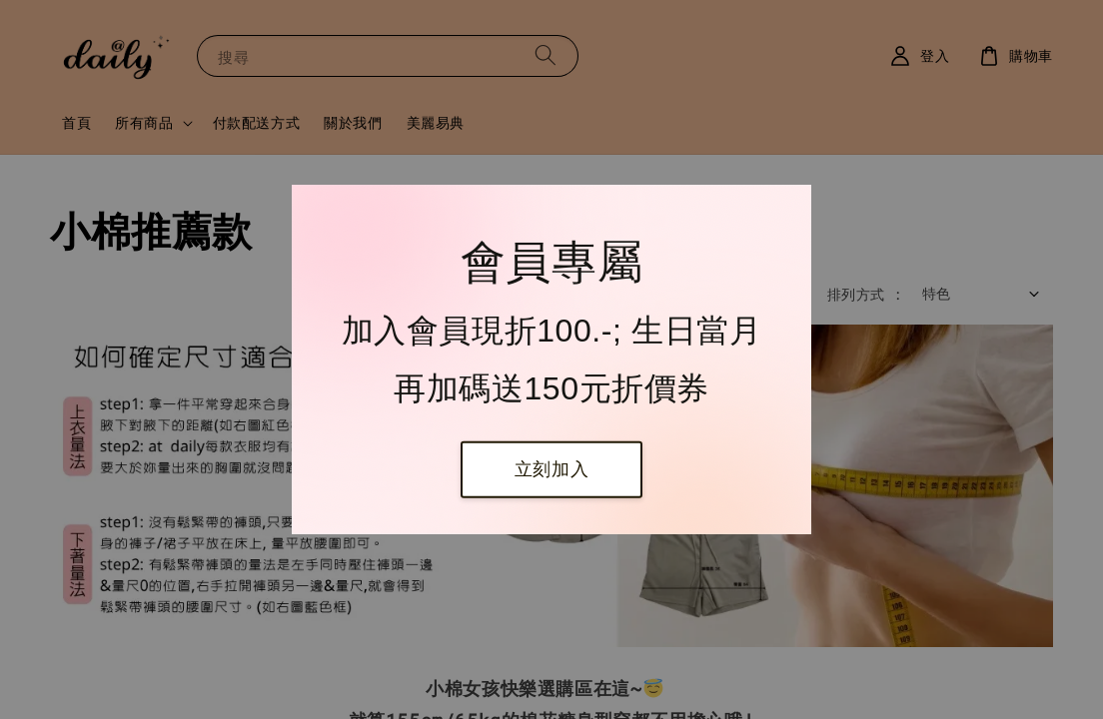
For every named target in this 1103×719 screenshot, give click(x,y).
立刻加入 (551, 469)
